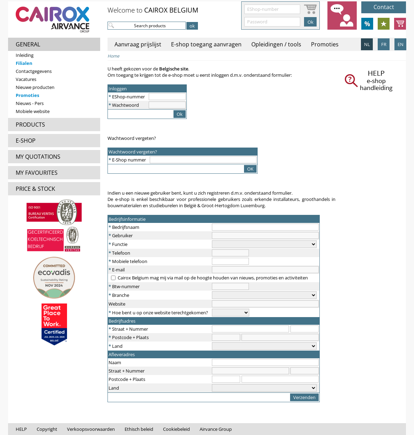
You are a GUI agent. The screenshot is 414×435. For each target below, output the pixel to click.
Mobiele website (33, 111)
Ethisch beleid (139, 429)
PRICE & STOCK (35, 189)
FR (383, 44)
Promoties (27, 95)
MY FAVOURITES (37, 173)
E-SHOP (26, 140)
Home (113, 56)
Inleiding (25, 55)
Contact (384, 7)
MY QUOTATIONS (38, 156)
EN (401, 44)
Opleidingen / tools (276, 44)
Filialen (24, 63)
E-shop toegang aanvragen (206, 44)
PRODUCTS (30, 124)
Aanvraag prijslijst (137, 44)
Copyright (47, 429)
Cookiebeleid (176, 429)
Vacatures (26, 79)
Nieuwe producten (35, 87)
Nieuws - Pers (30, 103)
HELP (21, 429)
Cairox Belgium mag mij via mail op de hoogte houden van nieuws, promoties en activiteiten (213, 278)
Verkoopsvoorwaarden (91, 429)
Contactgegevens (34, 71)
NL (367, 44)
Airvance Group (216, 429)
